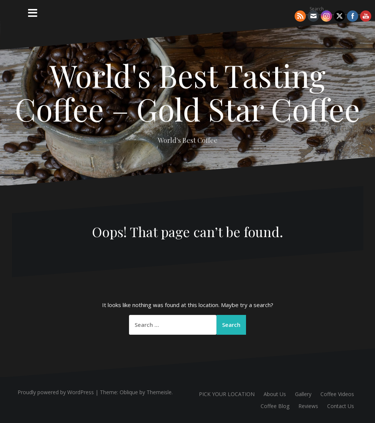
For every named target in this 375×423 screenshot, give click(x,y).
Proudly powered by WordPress (56, 392)
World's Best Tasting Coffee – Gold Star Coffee (187, 92)
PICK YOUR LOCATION (227, 394)
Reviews (308, 406)
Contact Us (340, 406)
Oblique (129, 392)
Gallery (303, 394)
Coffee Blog (275, 406)
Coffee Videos (337, 394)
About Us (275, 394)
